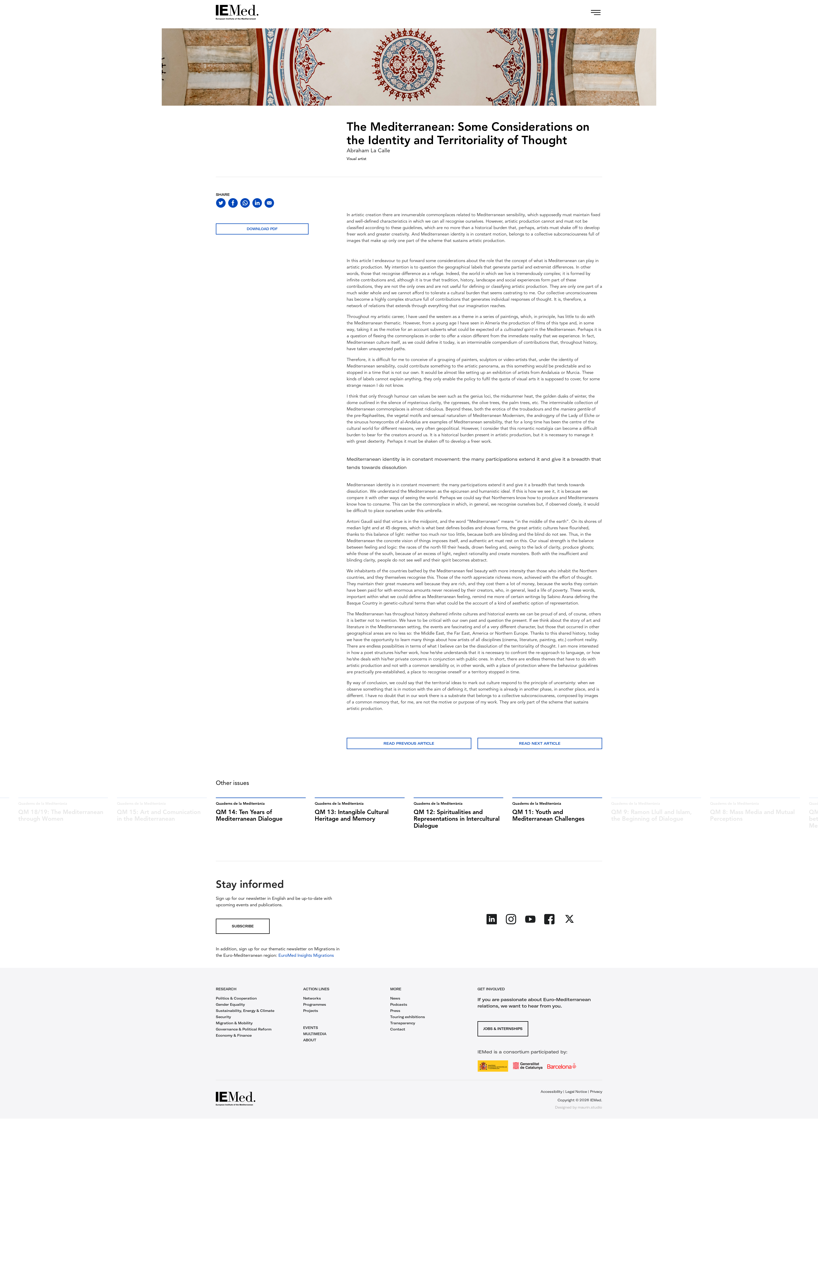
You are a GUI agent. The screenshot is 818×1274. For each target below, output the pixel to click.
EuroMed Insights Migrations (305, 955)
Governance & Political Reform (243, 1029)
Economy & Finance (234, 1035)
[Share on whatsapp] (245, 203)
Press (395, 1011)
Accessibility (551, 1091)
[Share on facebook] (233, 203)
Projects (310, 1011)
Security (223, 1017)
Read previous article (409, 743)
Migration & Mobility (234, 1023)
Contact (397, 1029)
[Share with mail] (269, 203)
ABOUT (309, 1040)
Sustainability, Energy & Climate (245, 1011)
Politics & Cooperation (236, 998)
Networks (312, 998)
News (395, 998)
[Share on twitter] (221, 203)
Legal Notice (576, 1091)
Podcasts (398, 1004)
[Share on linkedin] (257, 203)
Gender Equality (230, 1004)
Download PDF (262, 229)
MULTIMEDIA (314, 1034)
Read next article (539, 743)
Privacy (596, 1091)
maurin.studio (590, 1107)
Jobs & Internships (503, 1029)
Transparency (402, 1023)
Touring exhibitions (407, 1017)
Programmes (314, 1004)
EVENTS (310, 1028)
